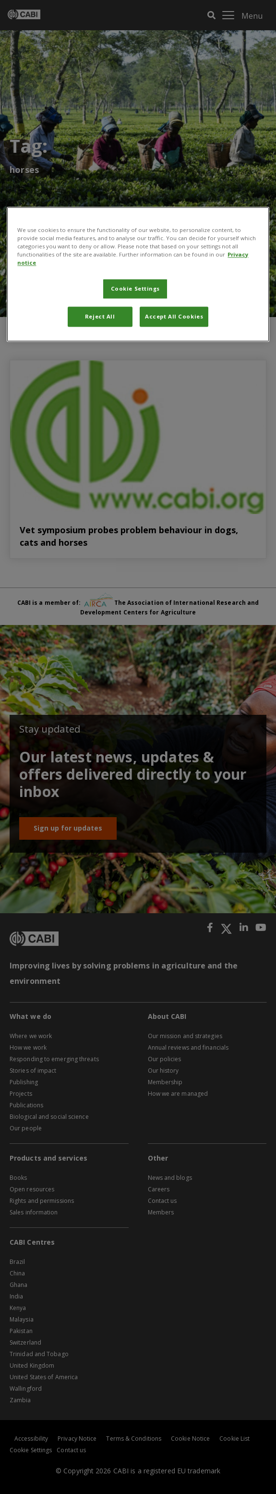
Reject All (100, 316)
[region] (138, 274)
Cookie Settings (135, 288)
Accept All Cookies (174, 316)
